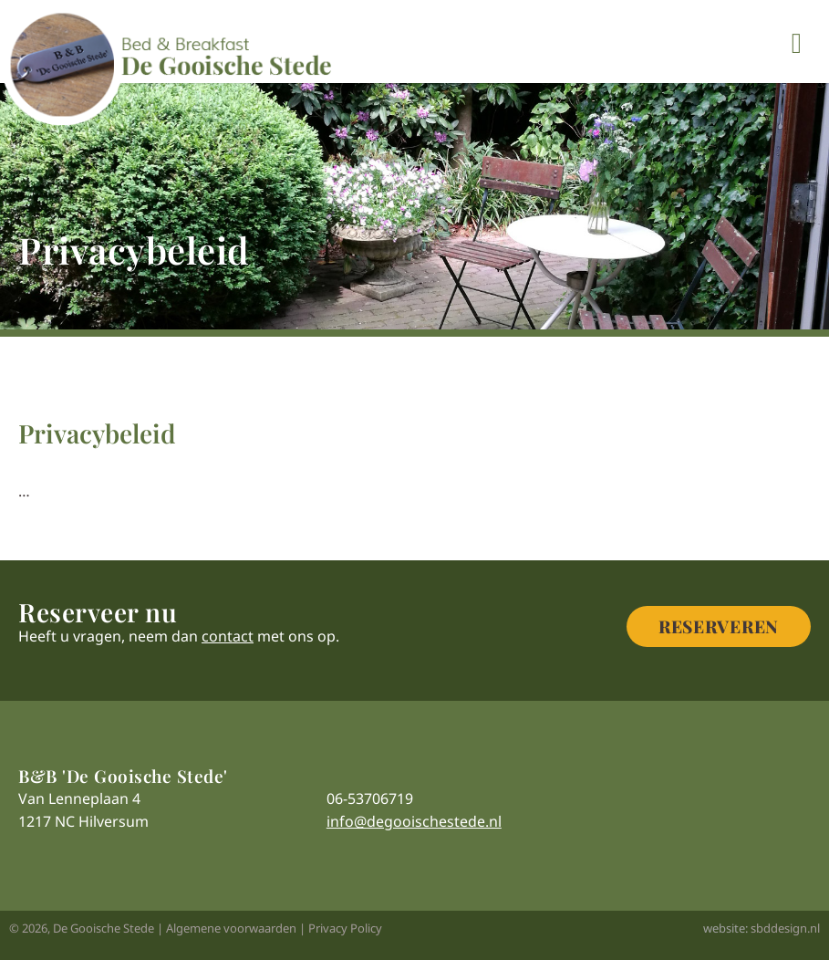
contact (228, 636)
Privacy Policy (345, 928)
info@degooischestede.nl (414, 821)
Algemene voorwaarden (231, 928)
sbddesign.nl (785, 928)
